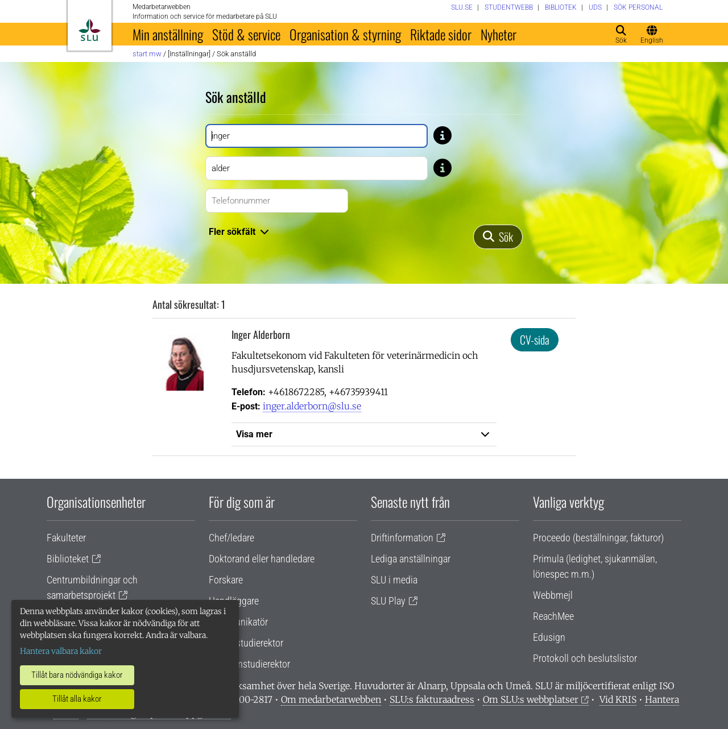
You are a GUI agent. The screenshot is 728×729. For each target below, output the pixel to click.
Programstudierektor (249, 664)
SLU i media (394, 580)
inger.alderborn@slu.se (312, 406)
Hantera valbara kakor (61, 651)
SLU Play (388, 601)
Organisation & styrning (345, 34)
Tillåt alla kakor (77, 699)
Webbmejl (553, 595)
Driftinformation (402, 538)
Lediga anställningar (410, 559)
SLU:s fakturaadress (432, 699)
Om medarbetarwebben (331, 699)
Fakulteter (66, 538)
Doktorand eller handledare (262, 559)
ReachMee (553, 616)
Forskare (226, 580)
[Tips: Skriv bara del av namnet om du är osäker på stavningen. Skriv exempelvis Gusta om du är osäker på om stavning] (442, 135)
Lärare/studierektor (246, 643)
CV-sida (534, 339)
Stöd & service (246, 34)
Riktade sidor (440, 34)
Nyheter (498, 34)
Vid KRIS (617, 699)
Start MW (147, 53)
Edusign (549, 637)
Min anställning (168, 34)
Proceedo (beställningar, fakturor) (598, 538)
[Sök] (498, 237)
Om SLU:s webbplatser (530, 699)
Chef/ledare (231, 538)
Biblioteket (68, 559)
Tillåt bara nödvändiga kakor (77, 675)
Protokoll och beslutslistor (585, 658)
